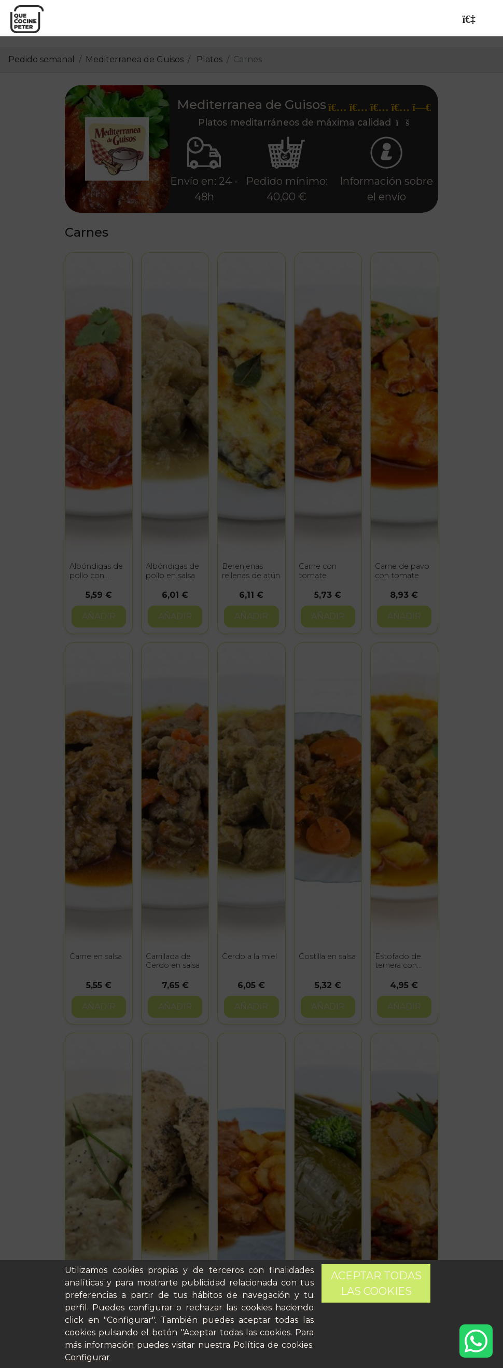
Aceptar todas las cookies (376, 1283)
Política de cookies (272, 1345)
